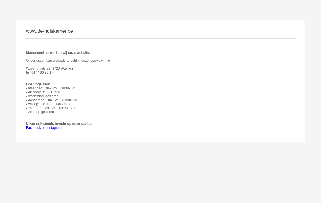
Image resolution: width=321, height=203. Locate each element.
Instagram (54, 128)
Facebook (33, 128)
